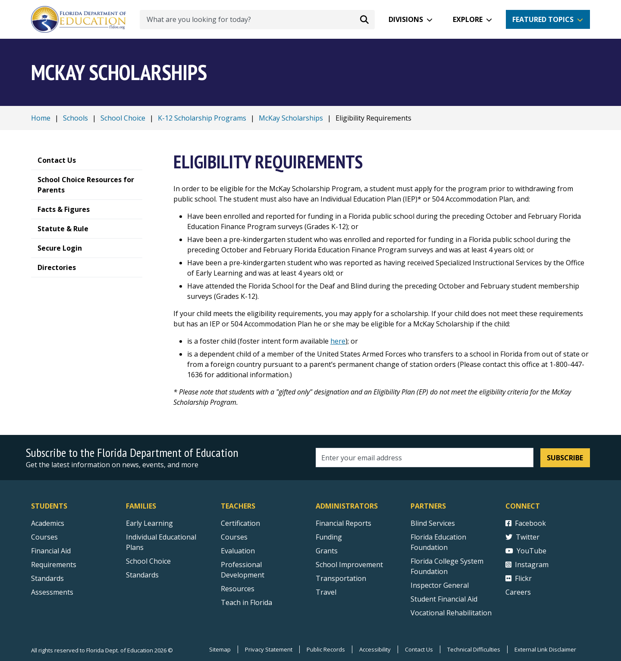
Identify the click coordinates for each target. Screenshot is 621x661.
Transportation (341, 578)
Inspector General (440, 585)
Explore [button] (468, 19)
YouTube (525, 550)
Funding (329, 537)
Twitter (522, 537)
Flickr (518, 578)
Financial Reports (343, 523)
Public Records (326, 649)
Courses (44, 537)
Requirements (53, 564)
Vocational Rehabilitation (451, 613)
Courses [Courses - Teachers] (234, 537)
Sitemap (220, 649)
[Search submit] (364, 19)
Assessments (52, 592)
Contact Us (419, 649)
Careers (518, 592)
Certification (240, 523)
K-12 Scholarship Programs (202, 118)
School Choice (122, 118)
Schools (75, 118)
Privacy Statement (268, 649)
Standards (142, 575)
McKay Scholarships (291, 118)
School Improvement (349, 564)
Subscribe (565, 457)
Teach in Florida (246, 602)
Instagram (527, 564)
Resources (237, 588)
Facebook (525, 523)
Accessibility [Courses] (375, 649)
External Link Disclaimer (545, 649)
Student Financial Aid (444, 599)
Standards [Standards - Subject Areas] (47, 578)
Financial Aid (51, 550)
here (337, 341)
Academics (47, 523)
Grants (327, 550)
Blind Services (433, 523)
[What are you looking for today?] (257, 19)
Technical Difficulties (473, 649)
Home (40, 118)
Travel (326, 592)
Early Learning (149, 523)
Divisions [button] (406, 19)
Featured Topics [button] (543, 19)
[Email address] (424, 457)
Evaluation (238, 550)
